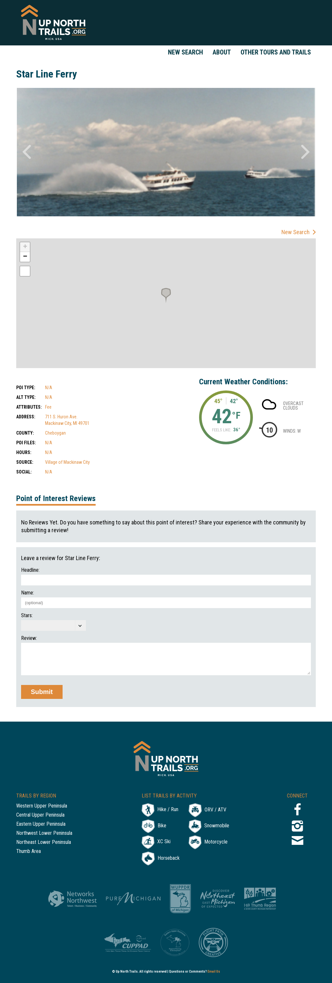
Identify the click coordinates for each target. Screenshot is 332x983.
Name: (27, 592)
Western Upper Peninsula (41, 806)
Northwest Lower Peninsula (44, 833)
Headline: (30, 570)
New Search (185, 52)
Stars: (27, 615)
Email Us (214, 971)
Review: (29, 638)
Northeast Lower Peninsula (43, 842)
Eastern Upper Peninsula (40, 824)
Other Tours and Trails (276, 52)
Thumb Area (28, 851)
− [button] (25, 257)
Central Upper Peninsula (40, 815)
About (222, 52)
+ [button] (25, 247)
